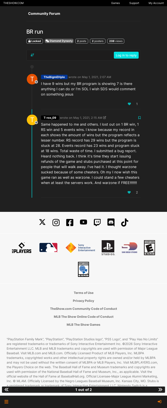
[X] (42, 222)
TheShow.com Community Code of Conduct (83, 308)
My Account (156, 3)
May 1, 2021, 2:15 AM (87, 117)
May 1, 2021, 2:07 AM (96, 77)
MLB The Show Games (83, 324)
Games (115, 3)
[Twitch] (97, 222)
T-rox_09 (50, 117)
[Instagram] (56, 222)
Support (134, 3)
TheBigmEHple (54, 77)
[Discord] (111, 222)
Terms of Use (83, 293)
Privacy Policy (83, 301)
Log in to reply (126, 55)
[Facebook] (69, 222)
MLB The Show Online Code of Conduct (83, 316)
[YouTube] (83, 222)
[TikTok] (124, 222)
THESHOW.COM (13, 3)
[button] (6, 401)
